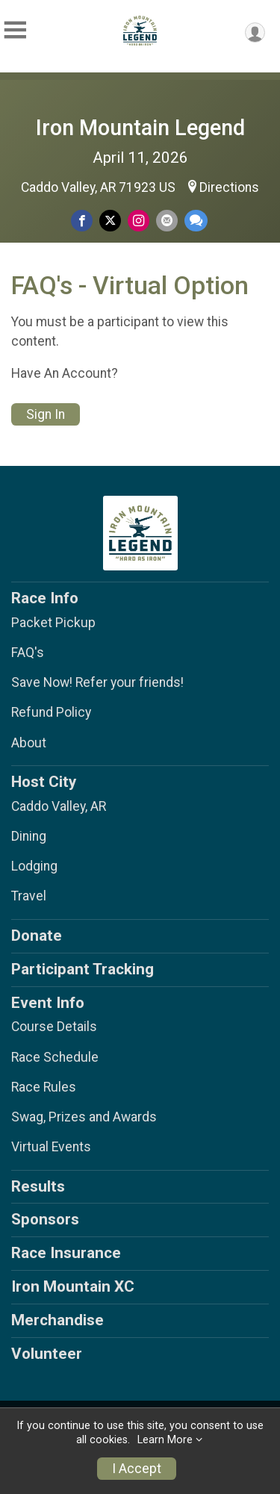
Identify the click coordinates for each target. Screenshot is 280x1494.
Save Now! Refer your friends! (97, 682)
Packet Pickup (53, 622)
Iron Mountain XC (72, 1286)
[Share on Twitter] (110, 220)
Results (38, 1186)
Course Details (54, 1026)
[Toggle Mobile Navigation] (15, 30)
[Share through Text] (196, 220)
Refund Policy (51, 712)
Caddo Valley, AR (58, 806)
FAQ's (27, 652)
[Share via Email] (167, 220)
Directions (229, 187)
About (28, 742)
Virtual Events (51, 1146)
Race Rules (43, 1087)
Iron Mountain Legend (140, 127)
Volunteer (46, 1354)
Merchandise (57, 1320)
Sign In (45, 414)
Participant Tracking (82, 969)
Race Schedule (55, 1057)
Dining (28, 836)
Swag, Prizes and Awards (84, 1116)
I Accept (136, 1468)
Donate (36, 935)
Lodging (34, 866)
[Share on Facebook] (82, 220)
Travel (28, 895)
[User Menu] (255, 32)
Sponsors (45, 1219)
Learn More (165, 1440)
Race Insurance (66, 1253)
